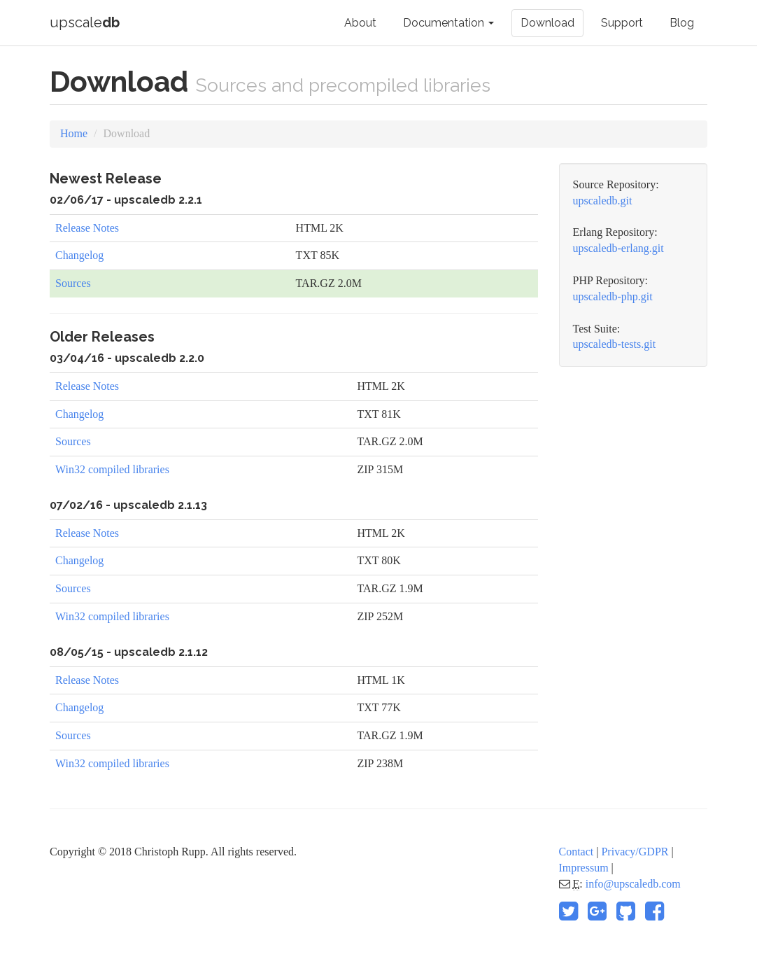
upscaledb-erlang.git (618, 248)
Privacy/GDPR (634, 852)
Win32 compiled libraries (112, 469)
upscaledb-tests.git (614, 344)
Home (73, 133)
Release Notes (87, 228)
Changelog (79, 255)
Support (622, 22)
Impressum (584, 868)
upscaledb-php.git (613, 296)
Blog (682, 22)
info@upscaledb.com (633, 884)
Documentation (448, 22)
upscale (85, 22)
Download (547, 22)
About (360, 22)
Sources (73, 283)
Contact (576, 852)
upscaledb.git (602, 200)
